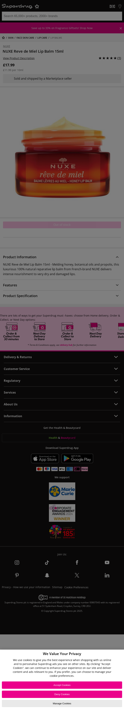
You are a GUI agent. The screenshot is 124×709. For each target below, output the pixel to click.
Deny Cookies (62, 694)
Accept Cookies (61, 685)
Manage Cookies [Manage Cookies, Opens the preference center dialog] (62, 703)
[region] (62, 679)
